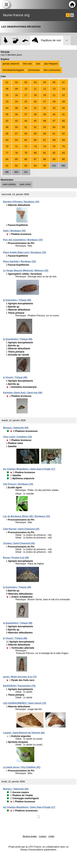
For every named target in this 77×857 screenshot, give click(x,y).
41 (63, 114)
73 (35, 146)
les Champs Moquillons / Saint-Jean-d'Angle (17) (29, 469)
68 (54, 140)
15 (7, 95)
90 (63, 159)
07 (63, 82)
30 (25, 108)
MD (63, 165)
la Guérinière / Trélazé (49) (17, 300)
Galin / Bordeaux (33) (14, 230)
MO (16, 172)
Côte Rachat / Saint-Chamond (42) (21, 529)
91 (7, 165)
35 (7, 114)
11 (35, 88)
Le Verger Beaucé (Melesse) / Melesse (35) (25, 270)
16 (16, 95)
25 (25, 101)
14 (63, 88)
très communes (52, 70)
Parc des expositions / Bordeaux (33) (23, 239)
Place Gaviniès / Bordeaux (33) (19, 261)
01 (7, 82)
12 (44, 88)
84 (7, 159)
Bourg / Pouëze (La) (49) (16, 557)
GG (54, 165)
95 (44, 165)
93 (25, 165)
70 (7, 146)
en (72, 15)
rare (38, 63)
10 (25, 88)
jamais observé (11, 63)
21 (54, 95)
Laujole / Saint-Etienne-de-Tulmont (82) (24, 732)
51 (25, 127)
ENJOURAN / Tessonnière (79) (19, 686)
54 (54, 127)
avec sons (25, 184)
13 (54, 88)
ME (7, 172)
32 (44, 108)
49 (7, 127)
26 (35, 101)
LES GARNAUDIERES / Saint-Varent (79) (24, 703)
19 (44, 95)
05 (44, 82)
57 (16, 133)
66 (35, 140)
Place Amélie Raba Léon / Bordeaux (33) (24, 252)
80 (35, 152)
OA (26, 172)
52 (35, 127)
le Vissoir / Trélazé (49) (15, 377)
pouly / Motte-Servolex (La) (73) (20, 676)
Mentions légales (30, 836)
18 (35, 95)
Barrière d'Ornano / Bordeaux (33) (21, 201)
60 (44, 133)
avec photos (9, 184)
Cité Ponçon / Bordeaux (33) (18, 484)
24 (16, 101)
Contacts (42, 836)
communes (34, 70)
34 (63, 108)
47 (54, 120)
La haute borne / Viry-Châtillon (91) (21, 767)
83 (63, 152)
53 (44, 127)
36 (16, 114)
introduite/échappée (13, 70)
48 (63, 120)
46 (44, 120)
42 (7, 120)
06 (54, 82)
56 (7, 133)
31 (35, 108)
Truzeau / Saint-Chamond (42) (19, 543)
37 (25, 114)
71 (16, 146)
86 (25, 159)
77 (7, 152)
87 (35, 159)
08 (7, 88)
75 (54, 146)
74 (44, 146)
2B (16, 108)
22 (63, 95)
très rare (27, 63)
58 (25, 133)
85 (16, 159)
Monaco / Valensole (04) (15, 427)
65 (25, 140)
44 (25, 120)
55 (63, 127)
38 (35, 114)
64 (16, 140)
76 (63, 146)
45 (35, 120)
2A (6, 108)
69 (63, 140)
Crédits (51, 836)
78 (16, 152)
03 (25, 82)
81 (44, 152)
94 (35, 165)
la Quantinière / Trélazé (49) (17, 339)
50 (16, 127)
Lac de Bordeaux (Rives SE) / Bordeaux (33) (26, 516)
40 (54, 114)
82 (54, 152)
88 (44, 159)
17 (25, 95)
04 (35, 82)
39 (44, 114)
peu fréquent (51, 63)
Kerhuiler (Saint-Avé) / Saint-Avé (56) (22, 392)
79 (25, 152)
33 (54, 108)
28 (54, 101)
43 (16, 120)
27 (44, 101)
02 (16, 82)
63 (7, 140)
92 (16, 165)
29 (63, 101)
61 (54, 133)
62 (63, 133)
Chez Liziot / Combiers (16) (17, 436)
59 (35, 133)
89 (54, 159)
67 (44, 140)
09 (16, 88)
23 (7, 101)
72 (25, 146)
